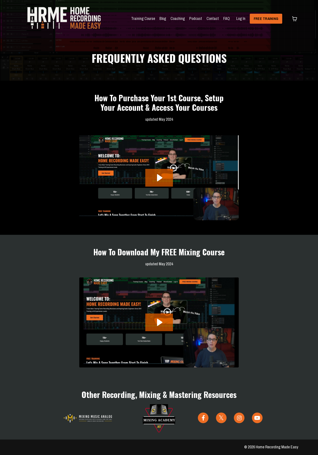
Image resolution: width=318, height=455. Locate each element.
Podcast (195, 18)
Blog (162, 18)
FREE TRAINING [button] (266, 18)
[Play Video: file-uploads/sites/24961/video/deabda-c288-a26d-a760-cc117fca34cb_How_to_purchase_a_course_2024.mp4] (159, 178)
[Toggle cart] (294, 18)
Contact (212, 18)
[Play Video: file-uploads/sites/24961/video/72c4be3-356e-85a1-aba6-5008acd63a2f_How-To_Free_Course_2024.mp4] (159, 322)
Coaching (177, 18)
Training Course (143, 18)
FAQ (226, 18)
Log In (240, 18)
